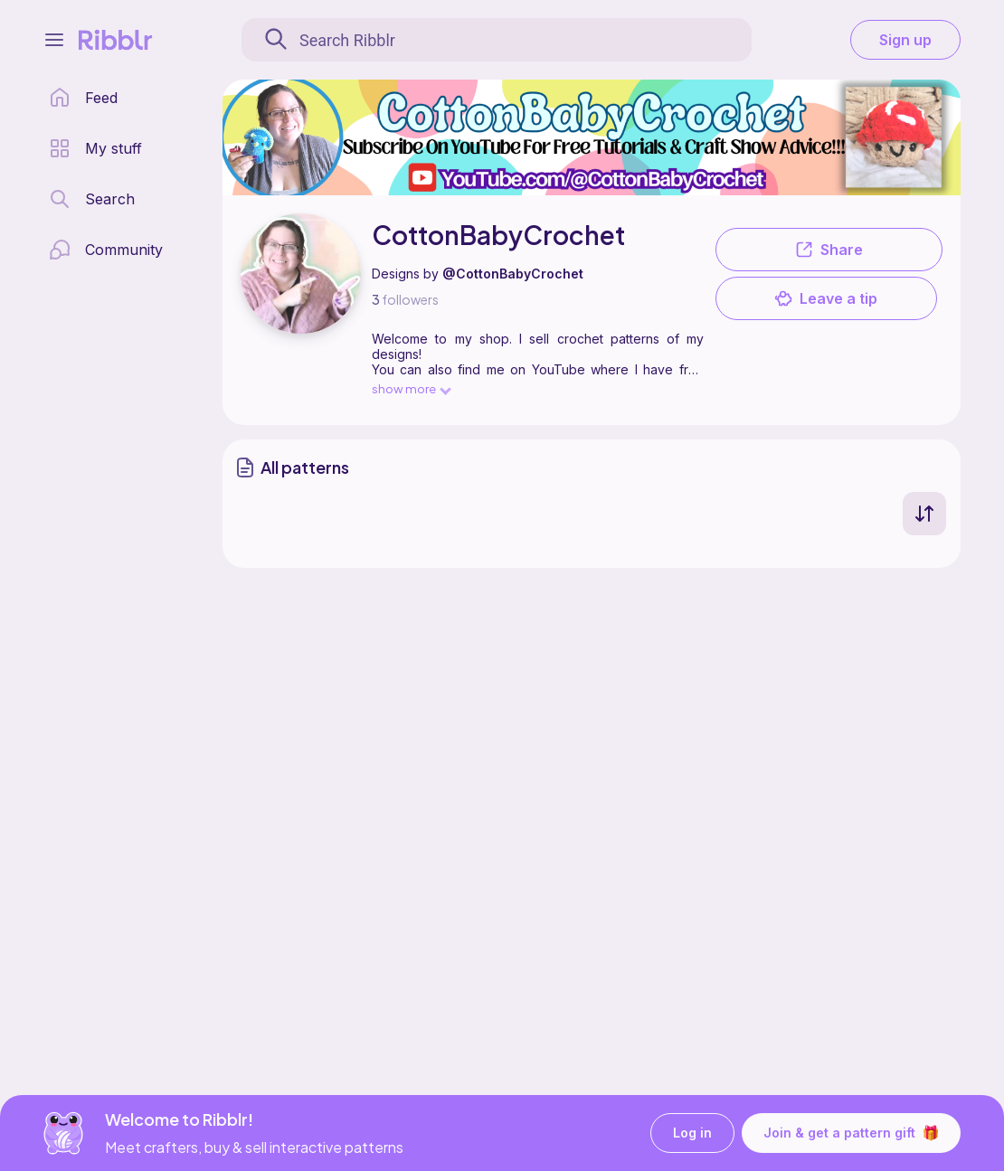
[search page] (92, 199)
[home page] (83, 98)
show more (411, 388)
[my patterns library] (95, 148)
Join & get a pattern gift (851, 1133)
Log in (692, 1133)
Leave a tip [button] (825, 298)
